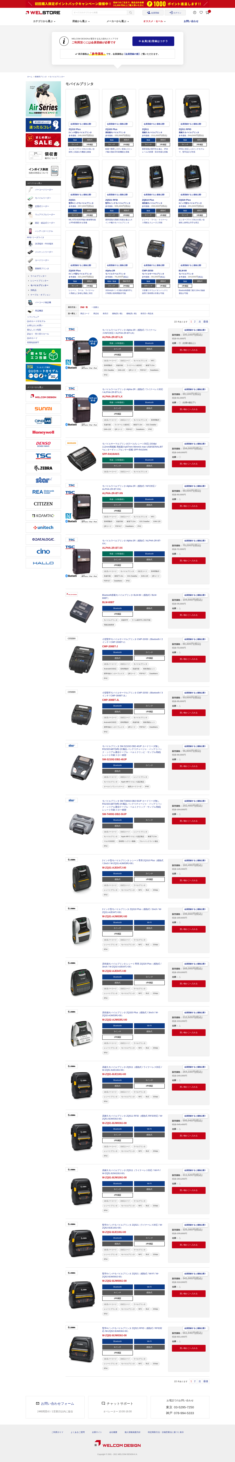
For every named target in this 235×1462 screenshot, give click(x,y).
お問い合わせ (191, 21)
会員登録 (153, 12)
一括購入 (95, 307)
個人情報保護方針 (133, 1432)
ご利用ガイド (57, 1432)
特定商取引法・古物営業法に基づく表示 (166, 1432)
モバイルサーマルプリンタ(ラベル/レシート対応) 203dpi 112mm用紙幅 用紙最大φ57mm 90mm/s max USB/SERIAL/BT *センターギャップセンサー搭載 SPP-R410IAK (132, 446)
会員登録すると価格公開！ (195, 330)
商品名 (96, 313)
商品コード (85, 313)
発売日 (105, 313)
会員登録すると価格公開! (80, 123)
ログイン (175, 12)
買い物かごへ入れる (189, 350)
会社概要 (113, 1432)
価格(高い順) (131, 313)
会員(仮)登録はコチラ (153, 41)
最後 (205, 321)
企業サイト (97, 1432)
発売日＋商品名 (147, 313)
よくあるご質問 (78, 1432)
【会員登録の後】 (132, 54)
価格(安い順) (117, 313)
